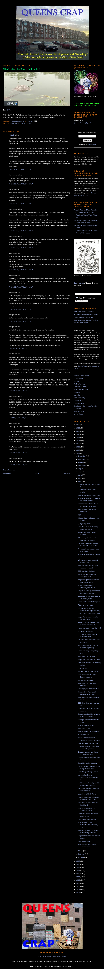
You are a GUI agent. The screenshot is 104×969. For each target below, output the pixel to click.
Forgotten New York (81, 389)
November (82, 459)
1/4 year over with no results (88, 671)
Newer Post (7, 473)
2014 (78, 867)
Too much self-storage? (86, 680)
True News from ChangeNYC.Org (86, 320)
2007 (78, 889)
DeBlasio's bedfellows (85, 631)
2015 (78, 864)
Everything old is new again (87, 763)
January (81, 857)
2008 (78, 886)
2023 (78, 434)
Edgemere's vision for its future (89, 660)
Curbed (76, 381)
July (80, 472)
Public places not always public (89, 614)
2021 (78, 441)
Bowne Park (14, 123)
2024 (78, 431)
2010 (78, 880)
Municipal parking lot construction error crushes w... (88, 777)
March (80, 851)
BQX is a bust (83, 668)
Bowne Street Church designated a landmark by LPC (88, 825)
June (80, 475)
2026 (78, 425)
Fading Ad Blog (79, 384)
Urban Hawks (79, 414)
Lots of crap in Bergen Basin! (88, 772)
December (82, 456)
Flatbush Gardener (80, 387)
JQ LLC (11, 135)
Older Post (66, 473)
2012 (78, 874)
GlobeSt (77, 392)
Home (37, 473)
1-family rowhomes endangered (89, 495)
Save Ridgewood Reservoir (83, 317)
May (80, 478)
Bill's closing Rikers (84, 841)
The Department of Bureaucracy (89, 731)
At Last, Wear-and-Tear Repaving (86, 210)
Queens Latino (79, 403)
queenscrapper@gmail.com (52, 956)
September (82, 465)
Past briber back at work (86, 656)
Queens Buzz (79, 400)
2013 (78, 870)
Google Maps (82, 366)
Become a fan (79, 283)
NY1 (8, 110)
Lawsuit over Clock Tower (87, 794)
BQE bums (82, 515)
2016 (78, 861)
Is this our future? (84, 735)
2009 (78, 883)
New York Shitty (79, 398)
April (80, 481)
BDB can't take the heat (86, 571)
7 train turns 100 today (86, 605)
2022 (78, 437)
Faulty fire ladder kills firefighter (89, 602)
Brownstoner (78, 378)
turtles (29, 123)
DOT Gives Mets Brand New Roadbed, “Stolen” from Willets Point (85, 215)
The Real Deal (79, 411)
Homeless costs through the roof (89, 628)
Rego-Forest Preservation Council (86, 314)
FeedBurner (92, 144)
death (22, 123)
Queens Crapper (18, 121)
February (81, 854)
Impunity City (78, 395)
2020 (78, 444)
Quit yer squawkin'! (84, 524)
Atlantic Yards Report (81, 376)
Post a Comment (9, 470)
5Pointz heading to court (86, 725)
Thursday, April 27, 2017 (21, 169)
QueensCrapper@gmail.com (84, 123)
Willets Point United (81, 323)
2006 (78, 893)
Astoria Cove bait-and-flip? (87, 819)
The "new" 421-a (84, 728)
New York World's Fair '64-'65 (84, 312)
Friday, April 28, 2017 (19, 348)
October (81, 462)
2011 (78, 877)
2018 (78, 450)
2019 (78, 447)
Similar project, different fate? (88, 689)
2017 (78, 453)
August (81, 469)
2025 (78, 428)
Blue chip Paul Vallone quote (88, 743)
